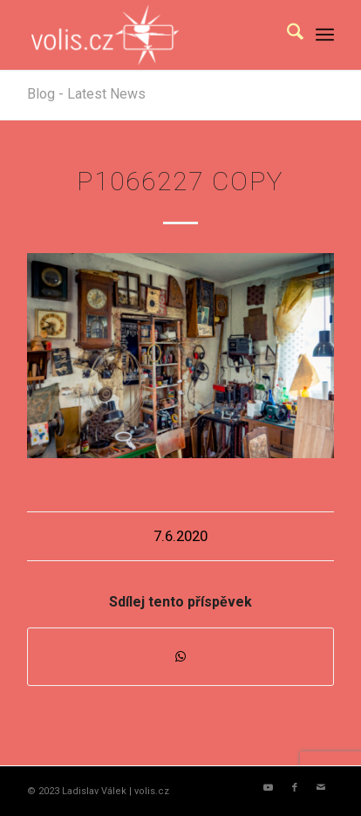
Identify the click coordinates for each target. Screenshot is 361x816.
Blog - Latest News (86, 94)
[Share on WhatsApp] (180, 656)
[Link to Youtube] (268, 788)
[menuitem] (286, 35)
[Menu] (325, 35)
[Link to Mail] (321, 788)
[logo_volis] (150, 35)
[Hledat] (286, 35)
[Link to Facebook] (295, 788)
